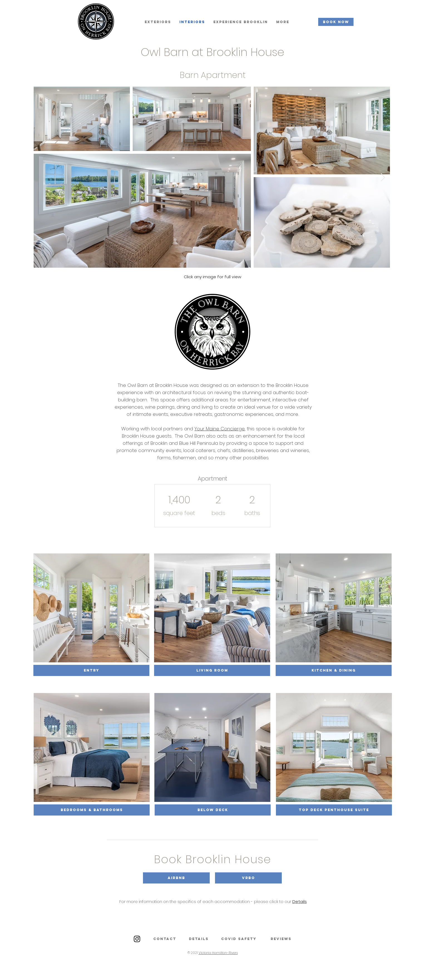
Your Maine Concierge (219, 428)
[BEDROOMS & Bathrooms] (92, 810)
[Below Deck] (213, 810)
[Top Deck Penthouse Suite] (334, 810)
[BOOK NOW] (336, 22)
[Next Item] (382, 177)
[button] (176, 878)
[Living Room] (212, 670)
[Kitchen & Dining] (334, 670)
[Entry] (91, 670)
